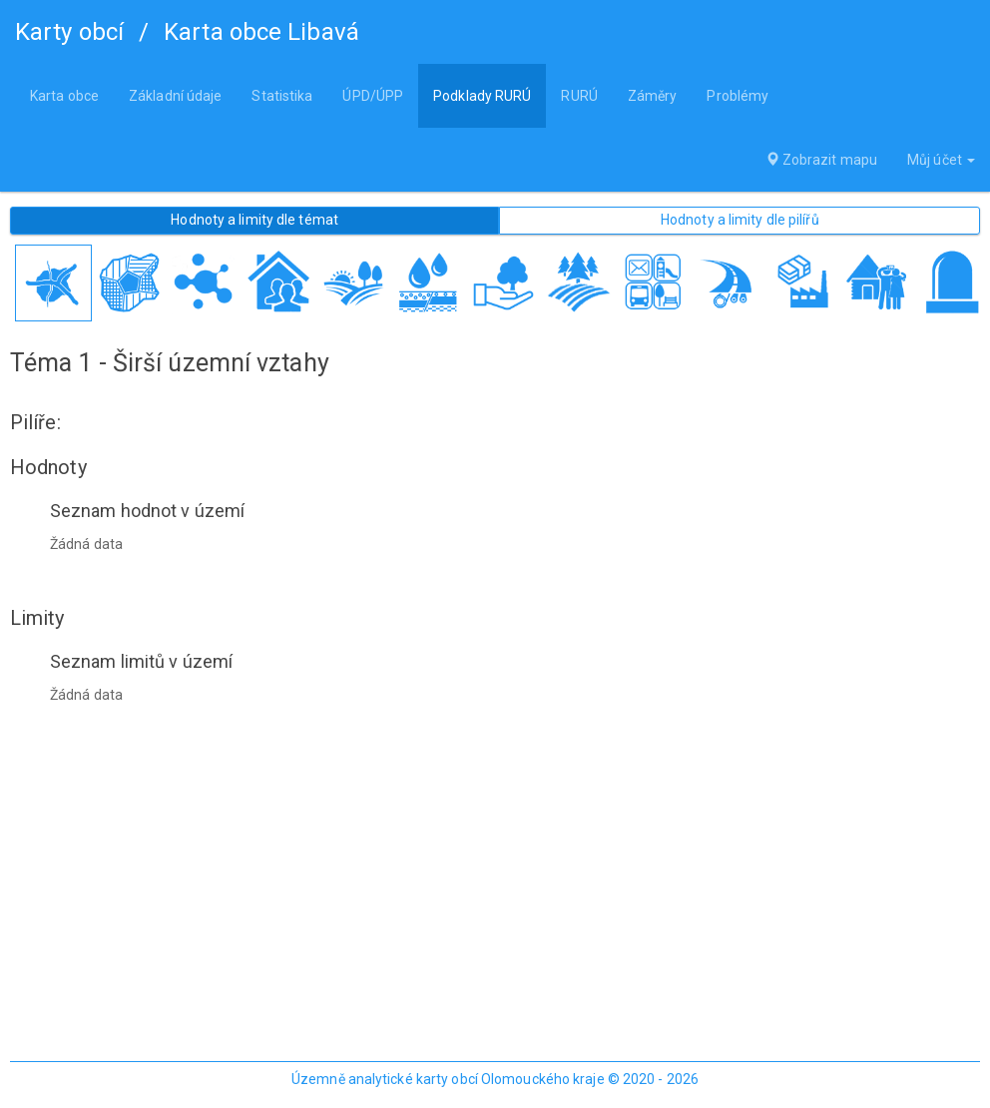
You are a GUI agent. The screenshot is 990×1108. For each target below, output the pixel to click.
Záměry (653, 96)
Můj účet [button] (941, 160)
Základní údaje (175, 96)
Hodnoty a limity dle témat (254, 220)
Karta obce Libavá (261, 32)
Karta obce (64, 96)
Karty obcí (69, 32)
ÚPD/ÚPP (372, 96)
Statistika (281, 96)
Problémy (737, 96)
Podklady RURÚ (482, 96)
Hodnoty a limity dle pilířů (740, 220)
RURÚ (579, 96)
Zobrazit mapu (821, 160)
